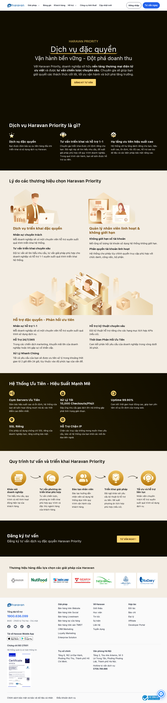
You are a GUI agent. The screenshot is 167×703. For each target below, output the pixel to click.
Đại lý (131, 616)
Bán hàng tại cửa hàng (69, 620)
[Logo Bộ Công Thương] (151, 698)
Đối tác (131, 608)
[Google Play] (27, 638)
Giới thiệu (97, 608)
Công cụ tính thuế (88, 5)
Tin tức (96, 616)
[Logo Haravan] (15, 5)
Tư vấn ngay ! (128, 539)
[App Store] (13, 638)
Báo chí (132, 612)
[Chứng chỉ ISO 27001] (19, 670)
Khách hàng (59, 5)
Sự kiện (96, 620)
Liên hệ (96, 625)
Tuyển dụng (99, 629)
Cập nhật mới (105, 5)
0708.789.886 (100, 668)
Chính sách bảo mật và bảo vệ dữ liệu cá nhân (30, 697)
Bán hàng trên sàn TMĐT (70, 625)
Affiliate (132, 620)
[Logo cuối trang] (15, 604)
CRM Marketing (65, 629)
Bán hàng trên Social (68, 612)
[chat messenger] (154, 694)
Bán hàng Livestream (68, 616)
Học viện (97, 612)
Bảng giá (47, 5)
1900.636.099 (17, 616)
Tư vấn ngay (151, 5)
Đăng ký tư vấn (83, 82)
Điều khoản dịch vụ (66, 697)
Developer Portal (136, 625)
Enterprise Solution (67, 637)
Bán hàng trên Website (69, 608)
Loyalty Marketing (67, 633)
